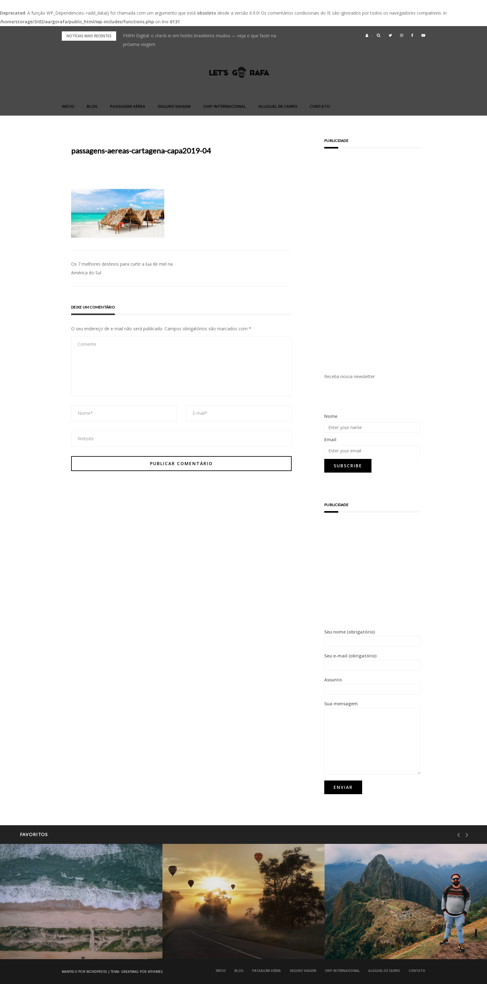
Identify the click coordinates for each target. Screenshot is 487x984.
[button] (367, 35)
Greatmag (130, 971)
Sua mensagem (372, 738)
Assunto (372, 686)
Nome (330, 416)
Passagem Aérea (127, 106)
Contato (320, 106)
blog (92, 106)
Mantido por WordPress (84, 971)
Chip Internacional (224, 106)
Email (330, 439)
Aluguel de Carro (277, 106)
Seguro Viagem (174, 106)
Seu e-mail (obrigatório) (372, 662)
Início (68, 106)
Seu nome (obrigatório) (372, 638)
